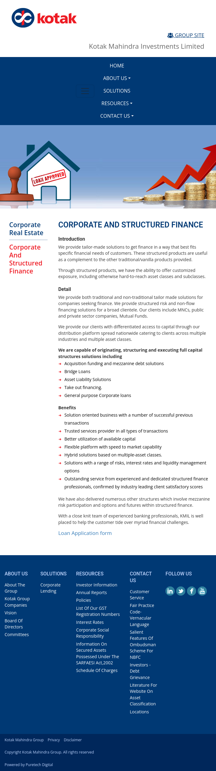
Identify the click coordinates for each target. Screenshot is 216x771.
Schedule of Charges (96, 670)
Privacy (54, 739)
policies (83, 600)
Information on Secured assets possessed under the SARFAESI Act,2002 (97, 653)
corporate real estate (26, 229)
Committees (17, 634)
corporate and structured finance (26, 259)
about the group (15, 588)
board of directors (14, 624)
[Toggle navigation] (85, 91)
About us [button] (115, 78)
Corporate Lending (50, 588)
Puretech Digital (39, 764)
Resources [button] (115, 103)
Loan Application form (85, 532)
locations (139, 712)
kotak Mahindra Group (24, 739)
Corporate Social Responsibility (92, 633)
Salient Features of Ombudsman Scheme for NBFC (143, 644)
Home (117, 65)
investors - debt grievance (140, 671)
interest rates (90, 622)
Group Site (185, 35)
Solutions (116, 90)
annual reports (91, 592)
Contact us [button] (115, 116)
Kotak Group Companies (17, 602)
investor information (96, 585)
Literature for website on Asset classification (143, 694)
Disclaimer (73, 739)
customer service (139, 595)
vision (11, 613)
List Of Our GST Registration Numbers (98, 611)
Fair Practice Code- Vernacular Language (142, 614)
